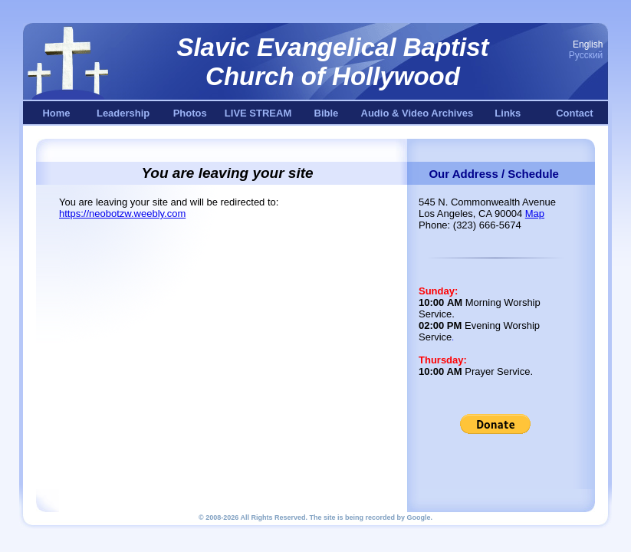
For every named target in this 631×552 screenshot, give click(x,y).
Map (534, 213)
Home (56, 113)
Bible (326, 113)
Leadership (123, 113)
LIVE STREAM (258, 113)
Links (508, 113)
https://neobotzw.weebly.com (122, 213)
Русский (586, 55)
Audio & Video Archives (417, 113)
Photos (190, 113)
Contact (574, 113)
